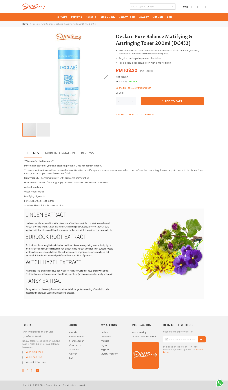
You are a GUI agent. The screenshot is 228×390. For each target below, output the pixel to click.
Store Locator (76, 340)
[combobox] (152, 7)
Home (25, 24)
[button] (106, 75)
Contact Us (75, 345)
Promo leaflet (76, 336)
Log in (104, 345)
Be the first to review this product (133, 87)
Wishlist (105, 340)
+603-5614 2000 (34, 352)
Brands (73, 332)
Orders (104, 332)
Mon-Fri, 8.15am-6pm (37, 362)
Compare (106, 336)
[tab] (33, 153)
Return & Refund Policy (144, 336)
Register (105, 349)
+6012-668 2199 (34, 357)
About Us (74, 349)
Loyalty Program (109, 353)
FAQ (71, 358)
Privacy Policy (139, 332)
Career (73, 353)
